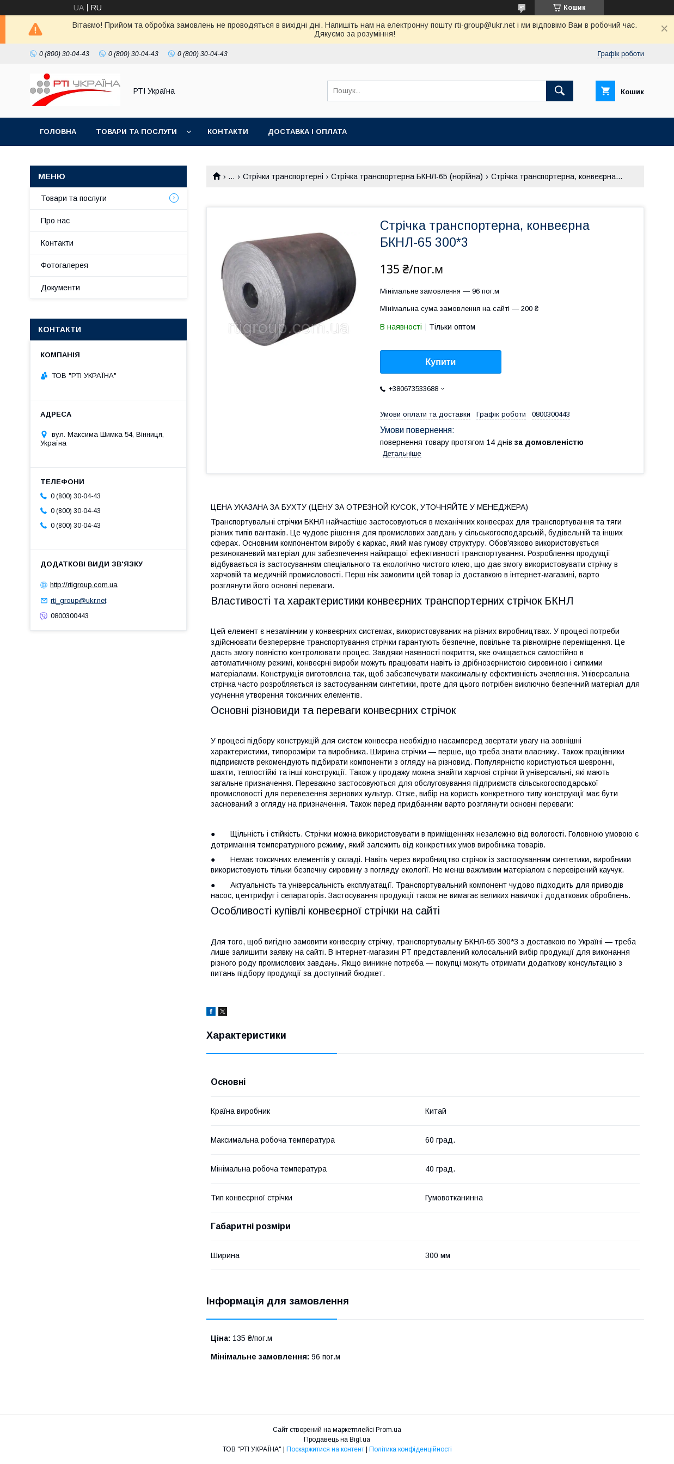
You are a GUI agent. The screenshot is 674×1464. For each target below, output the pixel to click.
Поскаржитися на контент (325, 1449)
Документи (60, 287)
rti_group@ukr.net (78, 600)
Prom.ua (388, 1429)
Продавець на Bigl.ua (337, 1439)
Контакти (227, 131)
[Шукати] (559, 91)
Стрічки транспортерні (283, 176)
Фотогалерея (64, 265)
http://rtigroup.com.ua (84, 585)
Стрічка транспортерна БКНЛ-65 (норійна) (407, 176)
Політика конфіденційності (410, 1449)
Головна (58, 131)
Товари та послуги (136, 131)
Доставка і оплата (307, 131)
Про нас (55, 220)
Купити (441, 362)
